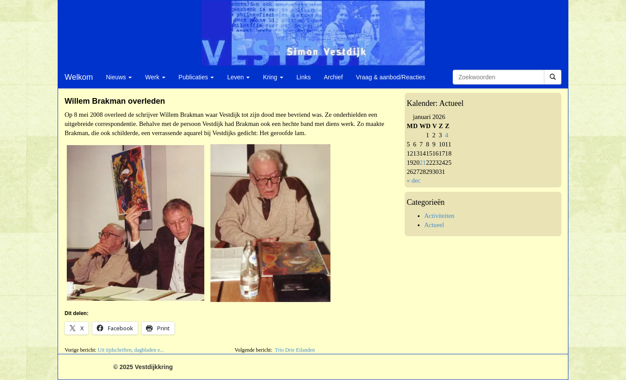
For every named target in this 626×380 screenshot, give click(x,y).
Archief (333, 77)
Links (303, 77)
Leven (238, 77)
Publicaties (196, 77)
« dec (413, 180)
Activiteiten (439, 215)
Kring (273, 77)
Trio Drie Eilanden (294, 350)
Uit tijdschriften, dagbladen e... (131, 350)
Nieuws (119, 77)
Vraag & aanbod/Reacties (390, 77)
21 (423, 162)
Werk (155, 77)
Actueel (434, 224)
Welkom (79, 77)
